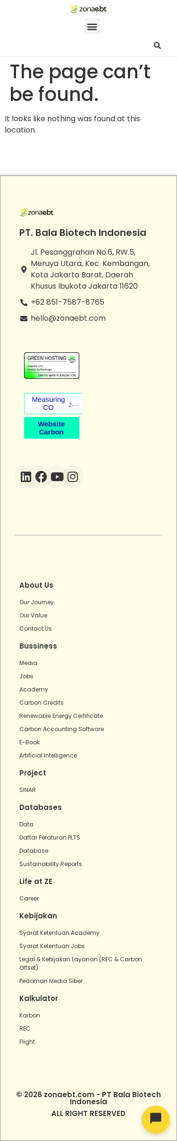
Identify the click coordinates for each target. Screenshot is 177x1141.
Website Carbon (51, 428)
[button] (92, 26)
